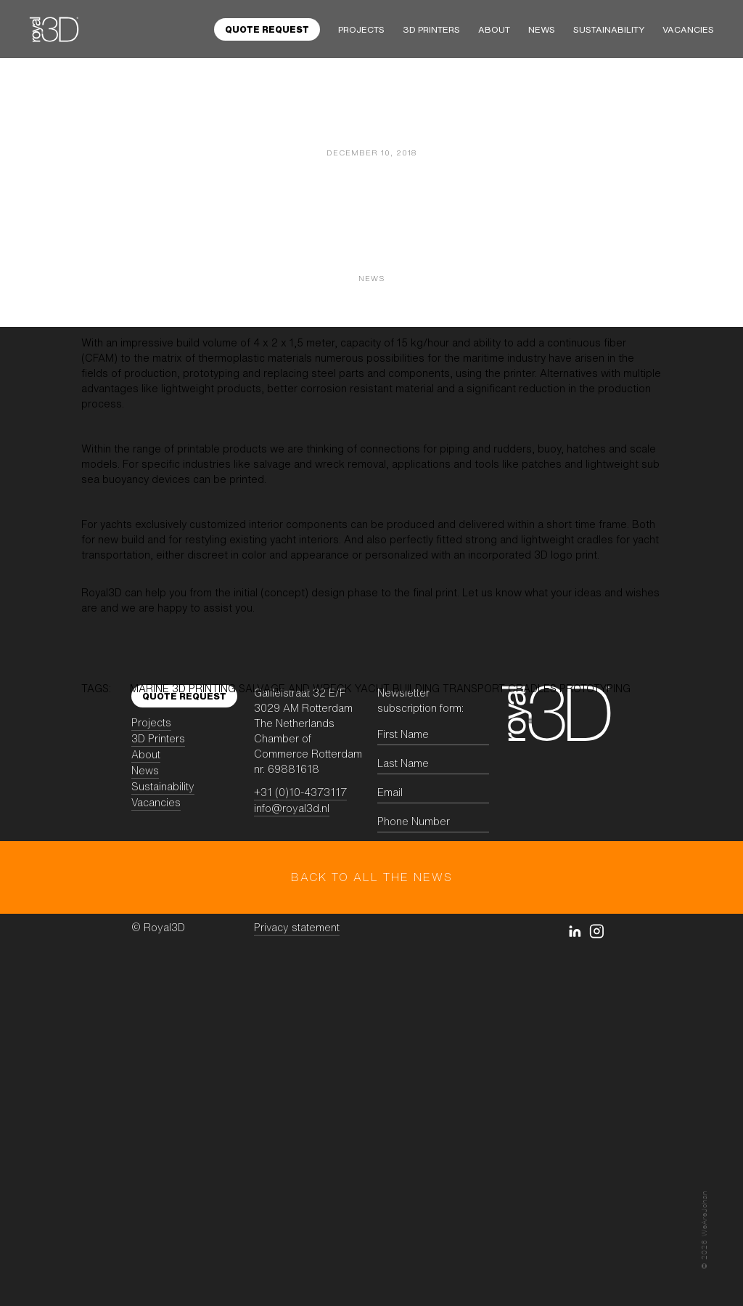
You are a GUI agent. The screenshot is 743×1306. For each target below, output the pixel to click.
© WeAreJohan (704, 1230)
